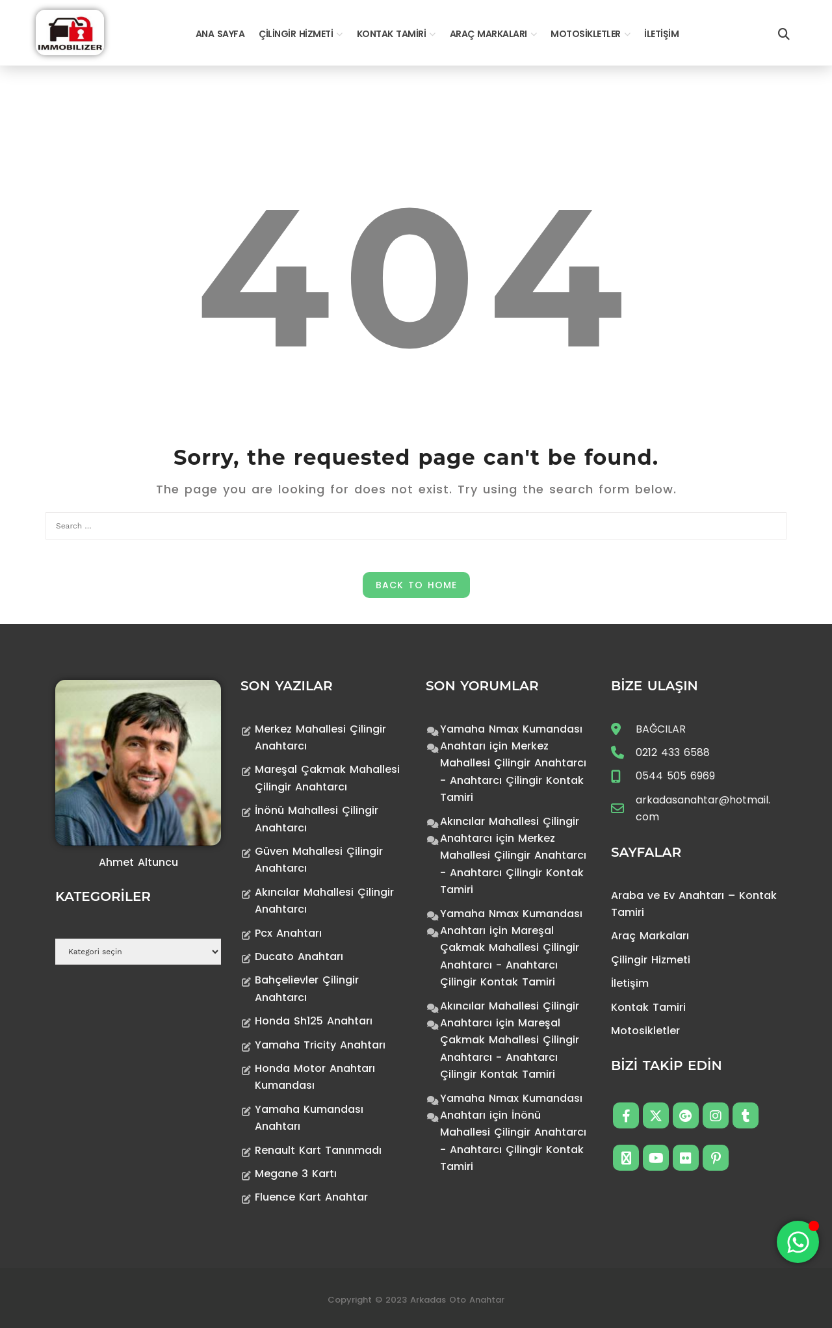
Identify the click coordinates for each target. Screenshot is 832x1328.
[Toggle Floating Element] (798, 1242)
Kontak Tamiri (391, 33)
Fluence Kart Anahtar (311, 1197)
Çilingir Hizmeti (296, 33)
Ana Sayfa (220, 33)
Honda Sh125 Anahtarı (313, 1020)
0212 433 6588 (673, 752)
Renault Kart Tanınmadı (318, 1150)
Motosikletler (586, 33)
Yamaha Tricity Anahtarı (320, 1044)
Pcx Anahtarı (288, 933)
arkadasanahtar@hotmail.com (703, 808)
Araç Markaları (488, 33)
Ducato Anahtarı (299, 956)
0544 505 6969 (675, 775)
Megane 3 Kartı (296, 1173)
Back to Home (416, 585)
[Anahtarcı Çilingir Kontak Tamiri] (70, 31)
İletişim (661, 33)
